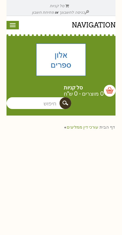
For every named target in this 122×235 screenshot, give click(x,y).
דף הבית (107, 127)
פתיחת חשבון (43, 12)
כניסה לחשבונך (74, 12)
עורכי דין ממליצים (82, 127)
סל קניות (59, 5)
